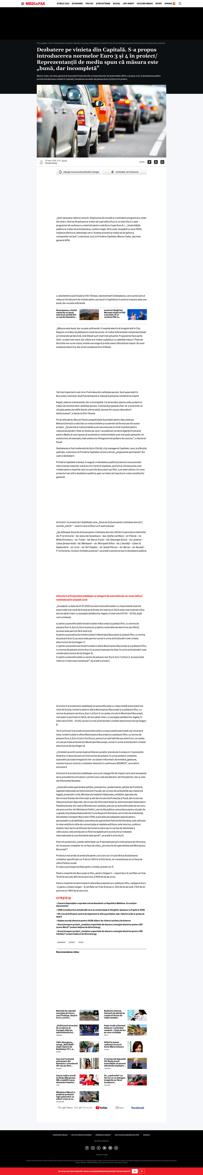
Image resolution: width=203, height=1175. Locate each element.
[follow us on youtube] (101, 1108)
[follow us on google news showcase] (83, 1108)
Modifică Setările (101, 1141)
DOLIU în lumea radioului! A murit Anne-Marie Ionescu (114, 1044)
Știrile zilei (63, 4)
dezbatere (61, 942)
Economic (77, 4)
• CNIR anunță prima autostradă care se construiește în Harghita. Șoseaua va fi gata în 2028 (100, 910)
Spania (168, 4)
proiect (72, 942)
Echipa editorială (60, 1135)
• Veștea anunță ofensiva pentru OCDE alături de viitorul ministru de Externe (93, 920)
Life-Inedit (128, 4)
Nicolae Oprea (51, 163)
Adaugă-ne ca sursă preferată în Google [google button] (78, 172)
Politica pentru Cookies (81, 1135)
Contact (146, 1135)
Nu (142, 1171)
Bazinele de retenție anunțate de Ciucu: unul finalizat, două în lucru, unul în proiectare (66, 1014)
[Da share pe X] (156, 162)
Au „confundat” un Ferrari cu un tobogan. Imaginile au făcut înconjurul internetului (115, 1079)
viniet (81, 942)
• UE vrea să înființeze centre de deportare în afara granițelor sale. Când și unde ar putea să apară (100, 915)
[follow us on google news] (65, 1108)
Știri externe (103, 4)
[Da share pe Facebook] (149, 162)
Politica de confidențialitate (127, 1135)
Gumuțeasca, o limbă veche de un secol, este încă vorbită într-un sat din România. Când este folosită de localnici (66, 313)
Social (116, 4)
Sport (158, 4)
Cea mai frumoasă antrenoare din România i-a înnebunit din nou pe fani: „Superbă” (67, 1062)
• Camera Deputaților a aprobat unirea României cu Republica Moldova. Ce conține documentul (96, 904)
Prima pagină (42, 43)
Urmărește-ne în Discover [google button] (124, 172)
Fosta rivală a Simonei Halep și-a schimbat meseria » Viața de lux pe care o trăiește (115, 1029)
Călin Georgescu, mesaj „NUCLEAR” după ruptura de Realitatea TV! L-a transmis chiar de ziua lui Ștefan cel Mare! (67, 1045)
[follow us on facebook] (138, 1107)
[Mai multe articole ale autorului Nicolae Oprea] (41, 162)
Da (135, 1171)
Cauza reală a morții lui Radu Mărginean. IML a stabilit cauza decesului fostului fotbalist (66, 1079)
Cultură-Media (145, 4)
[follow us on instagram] (120, 1108)
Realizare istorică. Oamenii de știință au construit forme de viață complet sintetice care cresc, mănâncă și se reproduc (114, 1014)
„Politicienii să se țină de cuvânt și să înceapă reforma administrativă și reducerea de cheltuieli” (67, 1029)
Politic (89, 4)
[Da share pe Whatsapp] (162, 162)
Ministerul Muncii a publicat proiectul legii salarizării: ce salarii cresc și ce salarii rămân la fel (65, 1095)
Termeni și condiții (103, 1135)
